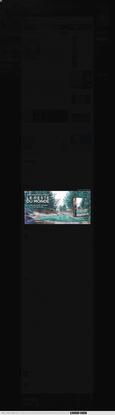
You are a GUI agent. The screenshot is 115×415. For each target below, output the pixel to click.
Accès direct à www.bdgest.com (84, 189)
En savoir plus (75, 412)
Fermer (83, 412)
